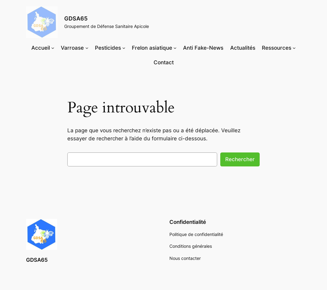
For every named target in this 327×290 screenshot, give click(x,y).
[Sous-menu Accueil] (52, 47)
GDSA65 (75, 18)
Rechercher (240, 159)
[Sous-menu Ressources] (294, 47)
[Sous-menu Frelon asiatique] (175, 47)
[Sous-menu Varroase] (86, 47)
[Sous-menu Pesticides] (123, 47)
